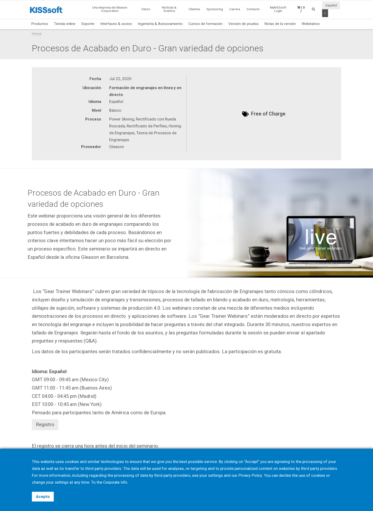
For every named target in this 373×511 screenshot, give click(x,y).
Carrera (234, 9)
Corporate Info (117, 482)
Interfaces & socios (116, 24)
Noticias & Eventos (169, 9)
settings (62, 482)
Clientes (194, 9)
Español (331, 5)
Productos (39, 24)
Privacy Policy (250, 475)
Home (37, 34)
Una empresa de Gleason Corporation (109, 9)
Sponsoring (214, 9)
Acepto (43, 496)
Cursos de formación (205, 24)
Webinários (311, 24)
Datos (146, 9)
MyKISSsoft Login (278, 9)
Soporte (87, 24)
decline (286, 475)
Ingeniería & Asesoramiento (160, 24)
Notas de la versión (280, 24)
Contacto (253, 9)
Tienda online (64, 24)
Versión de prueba (243, 24)
